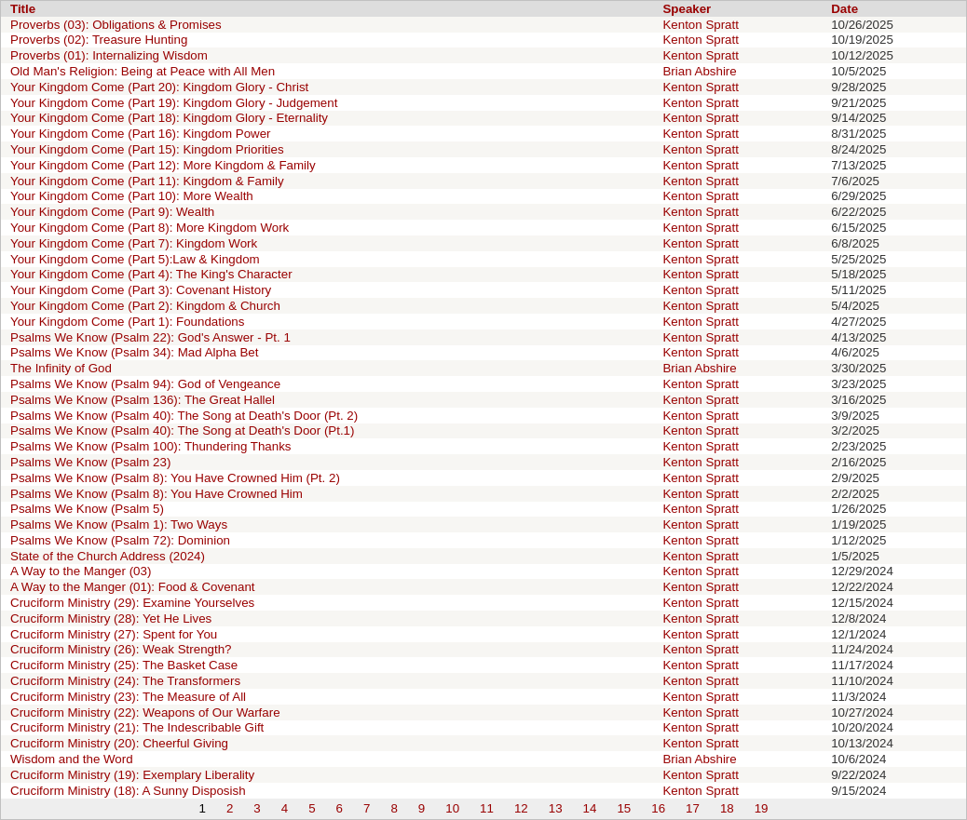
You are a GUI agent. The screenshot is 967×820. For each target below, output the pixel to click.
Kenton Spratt (700, 25)
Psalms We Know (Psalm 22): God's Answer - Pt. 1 (150, 337)
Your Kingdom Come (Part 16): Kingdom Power (140, 134)
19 (762, 808)
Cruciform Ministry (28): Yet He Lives (110, 618)
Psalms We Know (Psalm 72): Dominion (120, 540)
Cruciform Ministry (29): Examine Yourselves (132, 603)
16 (658, 808)
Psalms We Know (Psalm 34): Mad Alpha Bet (134, 352)
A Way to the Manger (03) (80, 571)
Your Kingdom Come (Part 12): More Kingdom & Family (163, 165)
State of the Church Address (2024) (107, 556)
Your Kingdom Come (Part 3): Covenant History (140, 290)
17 (693, 808)
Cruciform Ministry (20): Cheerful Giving (119, 743)
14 (590, 808)
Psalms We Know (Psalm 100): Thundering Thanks (151, 446)
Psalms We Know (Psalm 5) (87, 509)
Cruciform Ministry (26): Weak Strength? (121, 649)
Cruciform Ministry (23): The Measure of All (128, 697)
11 (487, 808)
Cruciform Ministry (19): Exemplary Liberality (132, 775)
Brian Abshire (699, 71)
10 (452, 808)
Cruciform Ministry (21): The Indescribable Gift (137, 727)
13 (556, 808)
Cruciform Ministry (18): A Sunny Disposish (128, 791)
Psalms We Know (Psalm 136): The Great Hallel (142, 400)
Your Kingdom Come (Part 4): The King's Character (151, 274)
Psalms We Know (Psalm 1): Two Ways (118, 524)
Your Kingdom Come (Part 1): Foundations (127, 322)
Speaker (686, 9)
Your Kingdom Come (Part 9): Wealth (112, 212)
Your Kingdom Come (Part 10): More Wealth (131, 196)
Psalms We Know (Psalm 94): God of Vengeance (145, 384)
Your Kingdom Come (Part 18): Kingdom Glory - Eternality (169, 118)
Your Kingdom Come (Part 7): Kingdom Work (133, 243)
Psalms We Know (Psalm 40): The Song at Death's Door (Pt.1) (182, 430)
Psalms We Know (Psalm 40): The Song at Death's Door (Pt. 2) (184, 416)
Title (22, 9)
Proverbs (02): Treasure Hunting (98, 40)
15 (624, 808)
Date (844, 9)
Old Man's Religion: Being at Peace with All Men (142, 71)
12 (521, 808)
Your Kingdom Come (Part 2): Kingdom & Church (145, 306)
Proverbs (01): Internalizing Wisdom (109, 55)
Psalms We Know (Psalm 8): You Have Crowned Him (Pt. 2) (175, 478)
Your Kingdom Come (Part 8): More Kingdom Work (149, 228)
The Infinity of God (61, 368)
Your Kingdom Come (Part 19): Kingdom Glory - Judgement (173, 103)
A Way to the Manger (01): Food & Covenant (132, 587)
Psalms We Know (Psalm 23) (90, 462)
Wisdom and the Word (71, 759)
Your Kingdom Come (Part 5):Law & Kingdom (135, 259)
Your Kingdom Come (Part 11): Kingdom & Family (147, 181)
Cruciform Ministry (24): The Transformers (125, 681)
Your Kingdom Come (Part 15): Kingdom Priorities (147, 149)
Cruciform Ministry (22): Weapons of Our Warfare (145, 712)
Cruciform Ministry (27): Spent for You (113, 634)
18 (727, 808)
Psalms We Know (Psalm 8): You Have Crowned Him (156, 494)
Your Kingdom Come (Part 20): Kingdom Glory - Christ (159, 87)
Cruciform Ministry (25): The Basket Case (124, 665)
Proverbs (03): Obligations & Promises (116, 25)
